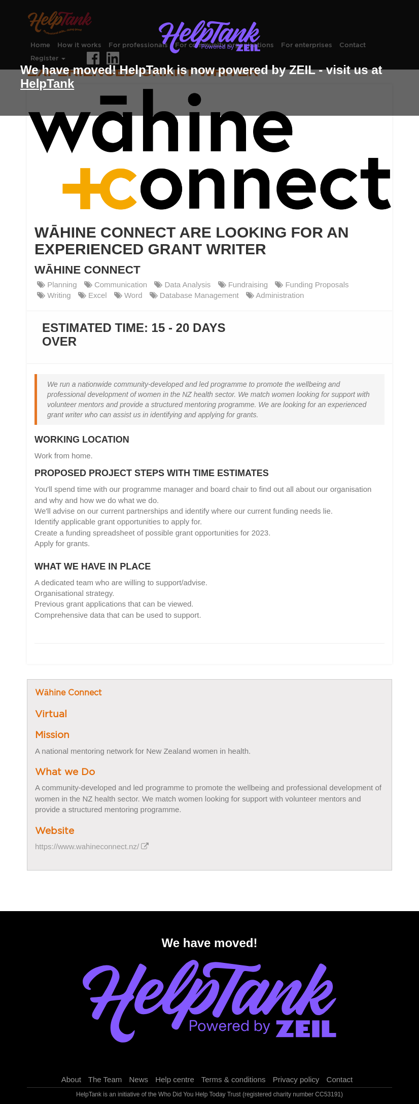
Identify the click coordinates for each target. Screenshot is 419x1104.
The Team (105, 1079)
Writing (54, 295)
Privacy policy (296, 1079)
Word (128, 295)
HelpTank (47, 83)
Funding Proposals (311, 284)
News (138, 1079)
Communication (115, 284)
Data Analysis (182, 284)
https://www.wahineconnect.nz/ (92, 846)
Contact (340, 1079)
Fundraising (243, 284)
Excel (92, 295)
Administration (275, 295)
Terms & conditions (233, 1079)
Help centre (174, 1079)
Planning (57, 284)
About (71, 1079)
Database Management (194, 295)
